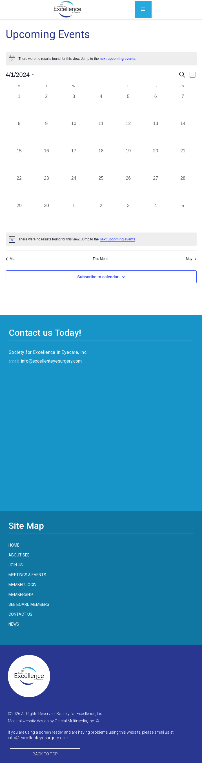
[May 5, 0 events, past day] (183, 216)
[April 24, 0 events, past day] (73, 188)
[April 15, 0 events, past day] (19, 161)
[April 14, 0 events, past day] (183, 134)
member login (22, 584)
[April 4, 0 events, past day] (101, 106)
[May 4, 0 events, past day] (155, 216)
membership (20, 594)
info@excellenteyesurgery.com (51, 361)
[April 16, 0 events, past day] (46, 161)
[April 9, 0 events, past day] (46, 134)
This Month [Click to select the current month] (101, 259)
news (13, 624)
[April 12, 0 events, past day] (128, 134)
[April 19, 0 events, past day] (128, 161)
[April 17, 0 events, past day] (73, 161)
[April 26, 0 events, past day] (128, 188)
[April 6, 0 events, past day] (155, 106)
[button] (143, 9)
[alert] (101, 239)
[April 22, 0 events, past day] (19, 188)
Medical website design (28, 721)
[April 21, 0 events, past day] (183, 161)
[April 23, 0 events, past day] (46, 188)
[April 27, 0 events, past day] (155, 188)
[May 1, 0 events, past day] (73, 216)
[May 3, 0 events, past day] (128, 216)
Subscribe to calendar (97, 277)
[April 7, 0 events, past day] (183, 106)
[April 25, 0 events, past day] (101, 188)
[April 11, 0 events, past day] (101, 134)
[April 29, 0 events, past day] (19, 216)
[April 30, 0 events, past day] (46, 216)
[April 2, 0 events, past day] (46, 106)
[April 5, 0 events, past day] (128, 106)
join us (15, 565)
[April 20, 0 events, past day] (155, 161)
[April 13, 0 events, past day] (155, 134)
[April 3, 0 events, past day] (73, 106)
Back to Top (45, 754)
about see (19, 555)
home (13, 545)
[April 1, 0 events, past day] (19, 106)
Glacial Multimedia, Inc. (75, 721)
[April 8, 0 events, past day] (19, 134)
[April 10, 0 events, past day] (73, 134)
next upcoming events (118, 59)
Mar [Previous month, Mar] (11, 259)
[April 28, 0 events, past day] (183, 188)
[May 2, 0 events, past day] (101, 216)
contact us (20, 614)
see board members (28, 604)
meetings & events (27, 575)
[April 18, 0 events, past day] (101, 161)
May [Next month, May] (191, 259)
